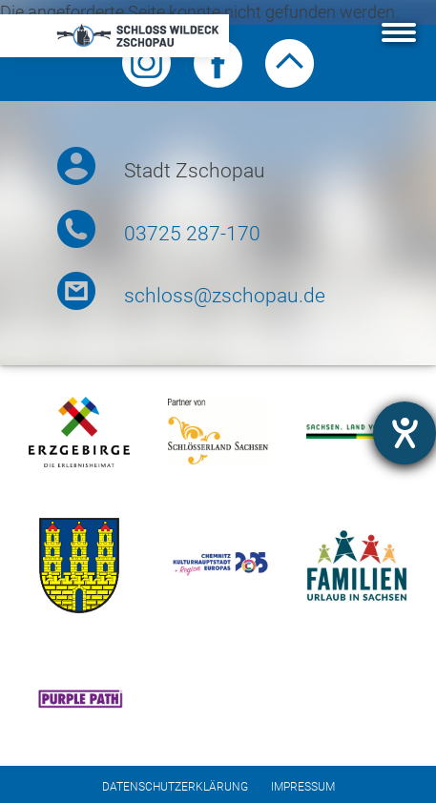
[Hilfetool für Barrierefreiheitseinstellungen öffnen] (404, 433)
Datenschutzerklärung (175, 786)
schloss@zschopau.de (224, 295)
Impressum (303, 786)
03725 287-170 (192, 233)
